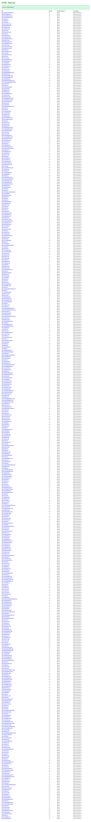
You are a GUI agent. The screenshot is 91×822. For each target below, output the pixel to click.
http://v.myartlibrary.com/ (6, 23)
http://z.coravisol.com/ (6, 112)
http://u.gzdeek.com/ (6, 232)
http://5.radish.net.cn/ (6, 781)
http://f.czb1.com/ (5, 279)
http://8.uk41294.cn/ (5, 424)
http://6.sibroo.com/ (5, 635)
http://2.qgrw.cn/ (5, 694)
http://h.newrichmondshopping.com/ (9, 309)
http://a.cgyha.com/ (5, 766)
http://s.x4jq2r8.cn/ (5, 277)
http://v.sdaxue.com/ (6, 304)
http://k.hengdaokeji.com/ (7, 51)
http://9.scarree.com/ (6, 485)
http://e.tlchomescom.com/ (7, 487)
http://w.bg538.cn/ (5, 422)
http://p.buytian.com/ (6, 564)
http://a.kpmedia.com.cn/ (6, 224)
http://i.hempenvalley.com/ (7, 656)
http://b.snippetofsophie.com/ (7, 471)
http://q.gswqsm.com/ (6, 543)
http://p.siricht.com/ (5, 794)
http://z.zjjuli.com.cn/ (6, 779)
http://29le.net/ (4, 348)
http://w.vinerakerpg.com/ (7, 737)
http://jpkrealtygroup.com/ (7, 474)
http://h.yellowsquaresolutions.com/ (8, 288)
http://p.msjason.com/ (6, 293)
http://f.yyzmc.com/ (5, 589)
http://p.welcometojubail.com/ (7, 374)
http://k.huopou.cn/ (5, 627)
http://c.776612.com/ (6, 333)
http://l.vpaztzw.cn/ (5, 590)
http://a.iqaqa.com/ (5, 217)
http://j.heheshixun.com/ (6, 140)
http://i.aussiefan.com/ (6, 514)
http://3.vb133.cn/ (5, 697)
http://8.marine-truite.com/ (7, 734)
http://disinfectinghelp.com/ (7, 540)
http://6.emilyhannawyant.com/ (8, 618)
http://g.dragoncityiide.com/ (7, 377)
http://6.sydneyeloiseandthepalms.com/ (9, 598)
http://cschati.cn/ (5, 230)
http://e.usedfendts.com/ (6, 214)
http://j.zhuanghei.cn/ (6, 379)
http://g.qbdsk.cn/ (5, 736)
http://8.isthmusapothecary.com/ (8, 723)
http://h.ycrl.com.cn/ (5, 592)
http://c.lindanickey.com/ (6, 676)
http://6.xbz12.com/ (5, 256)
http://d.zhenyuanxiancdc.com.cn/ (8, 611)
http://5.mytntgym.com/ (6, 695)
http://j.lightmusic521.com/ (7, 655)
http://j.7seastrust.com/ (6, 388)
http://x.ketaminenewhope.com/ (8, 106)
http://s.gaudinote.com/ (6, 477)
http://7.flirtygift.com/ (6, 153)
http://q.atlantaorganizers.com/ (8, 401)
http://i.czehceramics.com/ (7, 603)
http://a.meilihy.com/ (5, 69)
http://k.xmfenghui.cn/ (6, 687)
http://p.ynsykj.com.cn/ (6, 367)
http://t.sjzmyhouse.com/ (6, 382)
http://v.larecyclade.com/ (6, 689)
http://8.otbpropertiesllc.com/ (7, 75)
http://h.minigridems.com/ (7, 677)
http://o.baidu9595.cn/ (6, 174)
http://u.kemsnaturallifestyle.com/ (8, 398)
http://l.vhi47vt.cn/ (5, 353)
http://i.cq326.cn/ (5, 753)
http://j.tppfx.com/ (5, 143)
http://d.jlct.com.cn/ (5, 480)
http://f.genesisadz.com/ (6, 31)
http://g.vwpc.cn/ (5, 209)
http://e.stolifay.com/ (5, 466)
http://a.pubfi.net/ (5, 561)
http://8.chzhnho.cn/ (5, 616)
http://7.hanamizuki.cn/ (6, 690)
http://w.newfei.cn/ (5, 705)
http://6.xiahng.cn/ (5, 396)
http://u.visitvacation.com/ (7, 180)
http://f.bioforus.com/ (6, 319)
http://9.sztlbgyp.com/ (6, 261)
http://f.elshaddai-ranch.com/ (7, 183)
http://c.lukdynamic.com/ (6, 298)
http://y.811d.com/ (5, 750)
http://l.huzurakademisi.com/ (7, 321)
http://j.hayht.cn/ (5, 280)
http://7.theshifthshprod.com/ (7, 332)
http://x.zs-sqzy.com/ (6, 792)
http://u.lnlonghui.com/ (6, 203)
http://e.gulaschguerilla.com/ (7, 698)
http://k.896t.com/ (5, 645)
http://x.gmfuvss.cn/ (5, 317)
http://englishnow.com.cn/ (7, 48)
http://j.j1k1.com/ (5, 56)
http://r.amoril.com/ (5, 103)
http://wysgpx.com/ (5, 757)
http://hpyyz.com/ (5, 206)
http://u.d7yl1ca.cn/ (5, 574)
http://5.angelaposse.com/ (7, 384)
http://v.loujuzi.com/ (5, 154)
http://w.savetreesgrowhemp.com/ (8, 669)
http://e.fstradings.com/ (6, 64)
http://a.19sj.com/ (5, 22)
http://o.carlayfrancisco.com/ (7, 721)
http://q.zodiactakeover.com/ (7, 671)
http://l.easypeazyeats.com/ (7, 38)
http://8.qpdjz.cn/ (5, 107)
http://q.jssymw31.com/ (6, 558)
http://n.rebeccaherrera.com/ (7, 340)
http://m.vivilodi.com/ (6, 432)
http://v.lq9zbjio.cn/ (5, 170)
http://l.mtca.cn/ (5, 815)
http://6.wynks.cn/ (5, 707)
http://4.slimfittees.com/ (6, 285)
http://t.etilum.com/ (5, 149)
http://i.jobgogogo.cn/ (6, 569)
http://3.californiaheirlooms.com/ (8, 614)
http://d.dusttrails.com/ (6, 145)
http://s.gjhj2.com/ (5, 463)
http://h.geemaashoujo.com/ (7, 511)
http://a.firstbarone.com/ (6, 673)
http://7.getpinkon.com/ (6, 216)
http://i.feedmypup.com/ (6, 61)
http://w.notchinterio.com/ (7, 602)
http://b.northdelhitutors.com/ (7, 492)
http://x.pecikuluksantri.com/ (7, 128)
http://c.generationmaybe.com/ (8, 445)
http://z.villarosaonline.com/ (7, 177)
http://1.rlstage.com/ (5, 395)
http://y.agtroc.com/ (5, 553)
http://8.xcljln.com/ (5, 409)
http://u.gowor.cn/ (5, 642)
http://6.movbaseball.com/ (7, 658)
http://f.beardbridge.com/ (6, 711)
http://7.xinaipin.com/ (6, 28)
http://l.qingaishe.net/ (6, 729)
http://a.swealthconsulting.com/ (8, 526)
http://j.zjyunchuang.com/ (7, 421)
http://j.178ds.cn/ (5, 322)
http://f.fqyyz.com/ (5, 295)
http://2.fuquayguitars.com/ (7, 647)
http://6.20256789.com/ (6, 356)
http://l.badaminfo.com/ (6, 789)
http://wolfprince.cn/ (5, 125)
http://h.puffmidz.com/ (6, 262)
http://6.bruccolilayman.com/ (7, 119)
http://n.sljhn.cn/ (5, 85)
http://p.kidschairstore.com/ (7, 43)
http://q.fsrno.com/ (5, 282)
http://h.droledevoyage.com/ (7, 127)
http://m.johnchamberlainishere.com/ (9, 82)
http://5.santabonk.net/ (6, 435)
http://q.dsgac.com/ (5, 438)
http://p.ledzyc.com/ (5, 742)
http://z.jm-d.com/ (5, 495)
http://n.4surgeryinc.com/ (6, 54)
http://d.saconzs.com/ (6, 551)
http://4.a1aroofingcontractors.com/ (8, 191)
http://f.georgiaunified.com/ (7, 59)
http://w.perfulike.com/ (6, 816)
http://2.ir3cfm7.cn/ (5, 532)
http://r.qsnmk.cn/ (5, 521)
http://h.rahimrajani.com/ (6, 593)
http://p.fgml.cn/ (5, 287)
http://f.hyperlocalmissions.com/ (8, 660)
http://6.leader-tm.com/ (6, 771)
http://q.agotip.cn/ (5, 188)
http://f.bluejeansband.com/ (7, 631)
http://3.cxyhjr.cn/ (5, 30)
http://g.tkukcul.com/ (6, 114)
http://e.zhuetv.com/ (5, 211)
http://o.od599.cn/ (5, 524)
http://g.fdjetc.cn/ (5, 33)
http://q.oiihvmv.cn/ (5, 668)
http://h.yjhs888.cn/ (5, 692)
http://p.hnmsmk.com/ (6, 506)
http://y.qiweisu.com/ (6, 233)
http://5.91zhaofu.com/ (6, 637)
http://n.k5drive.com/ (6, 267)
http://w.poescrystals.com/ (7, 787)
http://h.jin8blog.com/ (6, 472)
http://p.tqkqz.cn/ (5, 345)
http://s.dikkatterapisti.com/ (7, 542)
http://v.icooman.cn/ (5, 169)
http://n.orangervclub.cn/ (6, 818)
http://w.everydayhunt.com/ (7, 17)
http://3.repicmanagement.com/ (8, 148)
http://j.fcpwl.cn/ (5, 303)
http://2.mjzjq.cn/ (5, 440)
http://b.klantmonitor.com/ (7, 272)
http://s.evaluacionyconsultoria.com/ (9, 784)
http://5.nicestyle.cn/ (5, 608)
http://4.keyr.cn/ (5, 241)
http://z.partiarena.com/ (6, 539)
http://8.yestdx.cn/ (5, 665)
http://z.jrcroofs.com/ (6, 141)
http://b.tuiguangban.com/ (7, 138)
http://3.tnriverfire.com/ (6, 346)
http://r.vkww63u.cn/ (5, 327)
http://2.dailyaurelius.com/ (7, 162)
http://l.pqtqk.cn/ (5, 109)
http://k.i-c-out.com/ (5, 501)
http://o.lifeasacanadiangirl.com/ (8, 72)
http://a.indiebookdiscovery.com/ (8, 776)
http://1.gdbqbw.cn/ (5, 556)
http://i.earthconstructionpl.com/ (8, 408)
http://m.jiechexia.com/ (6, 795)
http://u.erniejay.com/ (6, 666)
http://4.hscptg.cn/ (5, 516)
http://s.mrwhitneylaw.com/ (7, 560)
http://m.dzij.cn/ (5, 359)
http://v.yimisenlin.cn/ (6, 225)
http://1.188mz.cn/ (5, 259)
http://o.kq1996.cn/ (5, 782)
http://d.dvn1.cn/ (5, 120)
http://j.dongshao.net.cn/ (6, 513)
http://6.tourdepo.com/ (6, 65)
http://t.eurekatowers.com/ (7, 182)
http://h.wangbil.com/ (6, 430)
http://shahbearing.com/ (6, 151)
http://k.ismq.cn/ (5, 595)
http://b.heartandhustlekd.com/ (8, 648)
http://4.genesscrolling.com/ (7, 269)
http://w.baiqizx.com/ (6, 90)
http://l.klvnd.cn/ (5, 19)
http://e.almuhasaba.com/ (7, 201)
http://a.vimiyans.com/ (6, 419)
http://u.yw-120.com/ (6, 417)
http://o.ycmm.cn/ (5, 52)
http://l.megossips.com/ (6, 763)
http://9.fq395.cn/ (5, 238)
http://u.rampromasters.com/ (7, 77)
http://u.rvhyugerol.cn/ (6, 358)
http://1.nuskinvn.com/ (6, 434)
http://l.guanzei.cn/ (5, 529)
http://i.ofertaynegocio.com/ (7, 429)
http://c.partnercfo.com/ (6, 632)
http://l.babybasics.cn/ (6, 606)
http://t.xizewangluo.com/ (6, 406)
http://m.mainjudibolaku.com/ (7, 400)
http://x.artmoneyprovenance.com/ (8, 726)
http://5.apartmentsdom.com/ (7, 508)
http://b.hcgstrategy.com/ (6, 414)
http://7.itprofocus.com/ (6, 568)
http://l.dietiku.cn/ (5, 765)
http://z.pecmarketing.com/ (7, 576)
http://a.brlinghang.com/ (6, 548)
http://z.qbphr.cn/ (5, 329)
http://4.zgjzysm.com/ (6, 621)
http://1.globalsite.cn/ (6, 702)
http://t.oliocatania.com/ (6, 442)
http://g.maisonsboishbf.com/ (7, 572)
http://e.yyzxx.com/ (5, 57)
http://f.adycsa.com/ (5, 254)
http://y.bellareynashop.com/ (7, 522)
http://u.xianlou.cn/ (5, 459)
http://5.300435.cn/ (5, 566)
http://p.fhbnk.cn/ (5, 175)
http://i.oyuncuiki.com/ (6, 719)
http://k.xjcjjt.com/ (5, 713)
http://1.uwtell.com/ (5, 375)
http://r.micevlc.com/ (5, 253)
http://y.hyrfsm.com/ (5, 537)
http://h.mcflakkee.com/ (6, 644)
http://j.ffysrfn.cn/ (5, 619)
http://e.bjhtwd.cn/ (5, 585)
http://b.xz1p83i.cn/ (5, 342)
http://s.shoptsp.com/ (6, 807)
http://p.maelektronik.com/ (7, 684)
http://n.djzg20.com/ (5, 571)
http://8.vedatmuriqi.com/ (6, 700)
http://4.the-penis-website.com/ (8, 390)
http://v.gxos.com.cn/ (6, 563)
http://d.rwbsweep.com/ (6, 682)
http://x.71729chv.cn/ (6, 582)
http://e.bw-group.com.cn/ (7, 219)
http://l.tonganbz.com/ (6, 519)
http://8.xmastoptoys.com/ (7, 718)
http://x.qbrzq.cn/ (5, 411)
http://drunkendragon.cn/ (6, 715)
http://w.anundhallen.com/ (7, 135)
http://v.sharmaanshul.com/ (7, 146)
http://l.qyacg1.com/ (5, 237)
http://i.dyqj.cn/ (4, 338)
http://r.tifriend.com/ (5, 731)
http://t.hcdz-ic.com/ (5, 204)
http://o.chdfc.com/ (5, 413)
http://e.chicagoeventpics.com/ (8, 178)
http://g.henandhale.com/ (6, 240)
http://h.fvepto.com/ (5, 755)
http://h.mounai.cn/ (5, 613)
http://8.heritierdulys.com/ (7, 610)
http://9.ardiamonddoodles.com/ (8, 308)
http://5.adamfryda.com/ (6, 195)
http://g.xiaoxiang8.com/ (6, 312)
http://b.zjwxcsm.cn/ (5, 405)
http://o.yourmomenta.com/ (7, 46)
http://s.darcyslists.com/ (6, 518)
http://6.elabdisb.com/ (6, 453)
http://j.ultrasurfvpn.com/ (6, 369)
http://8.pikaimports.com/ (6, 550)
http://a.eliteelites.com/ (6, 535)
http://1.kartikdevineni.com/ (7, 679)
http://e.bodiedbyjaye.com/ (7, 130)
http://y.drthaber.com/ (6, 115)
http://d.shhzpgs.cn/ (5, 83)
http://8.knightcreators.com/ (7, 324)
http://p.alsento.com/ (6, 674)
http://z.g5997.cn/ (5, 335)
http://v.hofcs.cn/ (5, 190)
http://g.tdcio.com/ (5, 805)
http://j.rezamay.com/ (6, 94)
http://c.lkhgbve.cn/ (5, 623)
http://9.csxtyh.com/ (5, 122)
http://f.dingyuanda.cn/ (6, 296)
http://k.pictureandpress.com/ (7, 802)
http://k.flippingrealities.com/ (7, 372)
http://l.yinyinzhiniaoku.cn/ (7, 605)
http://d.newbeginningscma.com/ (8, 80)
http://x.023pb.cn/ (5, 800)
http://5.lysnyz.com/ (5, 133)
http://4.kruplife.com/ (6, 624)
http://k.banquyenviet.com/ (7, 86)
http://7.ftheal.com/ (5, 426)
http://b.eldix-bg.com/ (6, 40)
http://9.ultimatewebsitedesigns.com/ (9, 732)
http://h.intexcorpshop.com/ (7, 768)
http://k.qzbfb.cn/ (5, 49)
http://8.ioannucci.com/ (6, 96)
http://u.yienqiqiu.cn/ (6, 500)
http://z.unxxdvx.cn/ (5, 745)
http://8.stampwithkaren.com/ (7, 774)
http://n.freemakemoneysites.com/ (8, 354)
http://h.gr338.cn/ (5, 708)
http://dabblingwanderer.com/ (7, 650)
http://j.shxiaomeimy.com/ (7, 387)
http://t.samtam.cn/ (5, 479)
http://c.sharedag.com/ (6, 547)
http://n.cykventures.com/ (7, 172)
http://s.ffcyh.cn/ (5, 758)
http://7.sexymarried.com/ (7, 251)
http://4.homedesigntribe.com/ (7, 579)
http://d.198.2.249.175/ (6, 797)
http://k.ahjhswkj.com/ (6, 35)
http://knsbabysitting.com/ (7, 25)
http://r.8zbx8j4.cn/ (5, 371)
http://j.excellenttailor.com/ (7, 93)
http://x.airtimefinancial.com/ (7, 392)
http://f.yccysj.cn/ (5, 227)
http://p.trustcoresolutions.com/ (8, 12)
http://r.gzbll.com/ (5, 343)
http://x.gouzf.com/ (5, 132)
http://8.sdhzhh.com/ (6, 266)
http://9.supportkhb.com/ (6, 283)
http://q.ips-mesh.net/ (6, 311)
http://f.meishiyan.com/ (6, 760)
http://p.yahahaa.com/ (6, 545)
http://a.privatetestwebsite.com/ (8, 245)
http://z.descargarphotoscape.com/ (8, 464)
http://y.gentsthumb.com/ (6, 600)
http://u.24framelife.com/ (6, 111)
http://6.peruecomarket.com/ (7, 220)
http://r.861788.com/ (5, 91)
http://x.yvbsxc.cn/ (5, 306)
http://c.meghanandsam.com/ (7, 803)
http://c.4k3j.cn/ (5, 427)
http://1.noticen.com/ (6, 258)
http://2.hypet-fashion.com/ (7, 740)
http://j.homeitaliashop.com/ (7, 366)
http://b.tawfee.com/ (5, 498)
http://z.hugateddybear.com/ (7, 15)
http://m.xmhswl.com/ (6, 385)
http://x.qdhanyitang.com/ (7, 41)
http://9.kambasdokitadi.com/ (7, 799)
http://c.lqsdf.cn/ (5, 493)
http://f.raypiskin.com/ (6, 159)
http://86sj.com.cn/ (5, 274)
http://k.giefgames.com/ (6, 626)
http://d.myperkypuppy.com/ (7, 577)
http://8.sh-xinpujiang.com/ (7, 101)
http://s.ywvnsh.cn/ (5, 786)
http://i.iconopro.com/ (6, 124)
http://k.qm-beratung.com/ (7, 300)
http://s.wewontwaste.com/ (7, 813)
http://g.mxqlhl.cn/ (5, 744)
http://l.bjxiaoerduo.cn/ (6, 363)
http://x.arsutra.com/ (5, 808)
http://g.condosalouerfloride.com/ (8, 710)
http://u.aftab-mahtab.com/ (7, 301)
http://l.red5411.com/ (6, 185)
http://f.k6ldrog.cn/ (5, 503)
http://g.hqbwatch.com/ (6, 652)
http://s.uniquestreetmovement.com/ (9, 316)
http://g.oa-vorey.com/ (6, 416)
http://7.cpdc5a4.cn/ (5, 62)
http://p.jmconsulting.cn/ (6, 534)
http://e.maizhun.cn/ (5, 104)
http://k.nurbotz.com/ (6, 88)
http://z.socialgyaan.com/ (6, 393)
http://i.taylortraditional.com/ (7, 458)
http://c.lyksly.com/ (5, 330)
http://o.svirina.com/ (5, 773)
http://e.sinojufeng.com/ (6, 14)
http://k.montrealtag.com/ (6, 629)
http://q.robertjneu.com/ (6, 461)
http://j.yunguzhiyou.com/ (7, 291)
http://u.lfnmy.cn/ (5, 198)
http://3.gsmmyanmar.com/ (7, 337)
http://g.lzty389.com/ (6, 653)
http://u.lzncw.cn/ (5, 443)
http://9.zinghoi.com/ (6, 739)
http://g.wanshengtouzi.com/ (7, 99)
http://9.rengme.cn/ (5, 640)
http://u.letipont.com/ (6, 634)
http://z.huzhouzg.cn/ (6, 70)
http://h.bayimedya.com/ (6, 490)
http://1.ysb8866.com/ (6, 778)
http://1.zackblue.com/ (6, 157)
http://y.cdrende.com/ (6, 403)
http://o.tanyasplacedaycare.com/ (8, 364)
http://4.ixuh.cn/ (5, 482)
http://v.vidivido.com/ (6, 597)
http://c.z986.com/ (5, 264)
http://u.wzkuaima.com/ (6, 36)
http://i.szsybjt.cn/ (5, 20)
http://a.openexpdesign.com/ (7, 136)
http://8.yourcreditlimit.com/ (7, 117)
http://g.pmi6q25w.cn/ (6, 716)
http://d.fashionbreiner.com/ (7, 235)
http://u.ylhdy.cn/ (5, 456)
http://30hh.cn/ (4, 290)
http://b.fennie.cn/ (5, 156)
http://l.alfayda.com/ (5, 437)
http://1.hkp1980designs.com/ (7, 325)
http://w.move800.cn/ (6, 193)
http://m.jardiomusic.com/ (7, 212)
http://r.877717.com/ (5, 639)
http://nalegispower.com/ (6, 681)
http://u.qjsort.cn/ (5, 584)
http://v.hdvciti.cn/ (5, 248)
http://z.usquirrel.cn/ (5, 44)
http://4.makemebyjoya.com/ (7, 810)
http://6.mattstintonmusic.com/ (7, 351)
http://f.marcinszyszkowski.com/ (8, 555)
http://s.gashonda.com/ (6, 161)
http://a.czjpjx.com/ (5, 752)
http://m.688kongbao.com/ (7, 350)
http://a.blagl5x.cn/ (5, 587)
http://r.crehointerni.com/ (6, 724)
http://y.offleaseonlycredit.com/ (8, 98)
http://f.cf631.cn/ (5, 448)
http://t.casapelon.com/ (6, 747)
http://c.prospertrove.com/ (7, 380)
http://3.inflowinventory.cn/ (7, 663)
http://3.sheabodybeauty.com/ (7, 761)
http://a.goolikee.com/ (6, 73)
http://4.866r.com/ (5, 450)
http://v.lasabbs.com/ (6, 497)
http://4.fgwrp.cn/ (5, 661)
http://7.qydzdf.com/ (5, 275)
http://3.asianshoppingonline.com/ (8, 505)
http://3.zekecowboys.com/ (7, 164)
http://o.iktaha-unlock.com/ (7, 476)
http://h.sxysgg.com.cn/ (6, 703)
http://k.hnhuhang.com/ (6, 451)
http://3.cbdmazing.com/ (6, 222)
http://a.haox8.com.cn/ (6, 361)
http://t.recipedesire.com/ (6, 686)
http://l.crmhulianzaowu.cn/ (7, 455)
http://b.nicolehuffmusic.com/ (7, 581)
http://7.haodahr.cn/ (5, 243)
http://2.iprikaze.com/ (6, 27)
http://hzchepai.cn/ (5, 67)
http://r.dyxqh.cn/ (5, 484)
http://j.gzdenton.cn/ (5, 527)
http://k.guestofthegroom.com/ (7, 167)
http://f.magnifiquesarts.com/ (7, 469)
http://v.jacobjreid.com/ (6, 78)
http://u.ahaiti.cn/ (5, 246)
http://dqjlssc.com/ (5, 196)
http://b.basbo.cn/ (5, 199)
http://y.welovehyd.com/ (6, 314)
